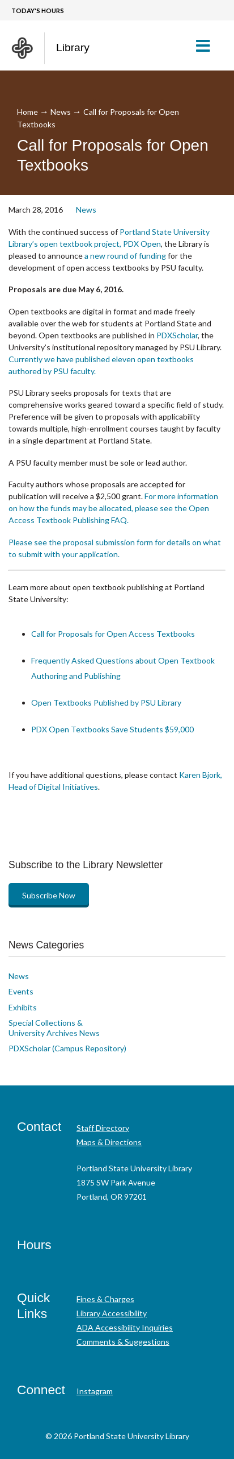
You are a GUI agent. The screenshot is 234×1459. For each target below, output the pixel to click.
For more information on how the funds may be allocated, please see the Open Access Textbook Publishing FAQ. (113, 508)
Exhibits (22, 1007)
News (60, 112)
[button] (207, 45)
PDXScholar (177, 335)
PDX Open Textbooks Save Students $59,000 (112, 729)
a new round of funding (125, 255)
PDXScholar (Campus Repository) (67, 1048)
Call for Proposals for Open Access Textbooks (113, 634)
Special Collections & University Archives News (54, 1028)
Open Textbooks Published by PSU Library (106, 702)
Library (73, 47)
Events (20, 991)
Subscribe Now (48, 895)
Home (27, 112)
